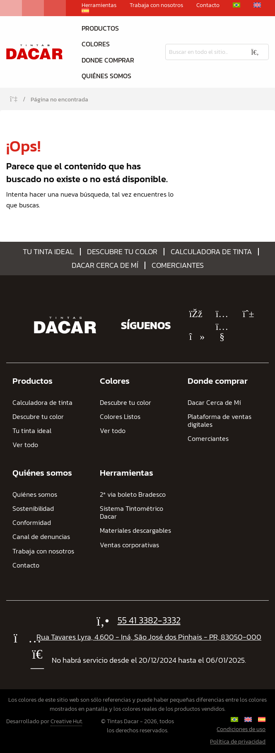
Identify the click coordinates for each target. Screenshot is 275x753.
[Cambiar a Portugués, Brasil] (236, 4)
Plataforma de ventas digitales (219, 420)
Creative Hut (66, 721)
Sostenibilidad (33, 508)
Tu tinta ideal (48, 251)
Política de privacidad (237, 741)
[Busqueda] (203, 52)
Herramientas (99, 5)
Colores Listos (120, 417)
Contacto (208, 5)
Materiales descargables (135, 530)
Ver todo (25, 445)
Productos (100, 28)
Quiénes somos (106, 76)
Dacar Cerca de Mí (105, 265)
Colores (96, 44)
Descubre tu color (122, 251)
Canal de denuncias (41, 537)
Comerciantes (178, 265)
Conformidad (31, 523)
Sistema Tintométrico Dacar (131, 512)
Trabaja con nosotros (156, 5)
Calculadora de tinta (211, 251)
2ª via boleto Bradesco (133, 494)
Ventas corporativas (129, 545)
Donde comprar (108, 60)
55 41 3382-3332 (149, 620)
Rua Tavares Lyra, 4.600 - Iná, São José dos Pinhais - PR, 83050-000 (148, 636)
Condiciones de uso (241, 729)
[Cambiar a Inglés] (257, 4)
